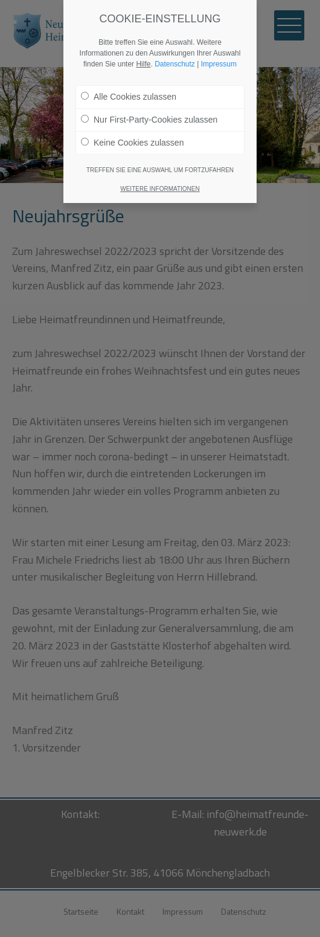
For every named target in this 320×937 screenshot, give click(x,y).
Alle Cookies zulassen (128, 96)
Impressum (219, 64)
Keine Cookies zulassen (132, 142)
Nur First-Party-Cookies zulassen (149, 119)
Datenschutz (175, 64)
